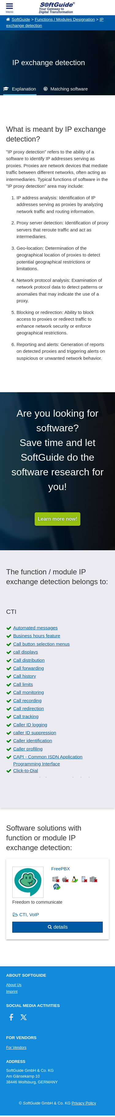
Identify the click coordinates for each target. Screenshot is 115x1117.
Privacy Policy (83, 1103)
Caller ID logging (30, 724)
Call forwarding (28, 668)
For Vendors (16, 1047)
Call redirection (28, 708)
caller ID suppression (34, 732)
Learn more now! (57, 519)
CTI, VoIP (29, 914)
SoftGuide (21, 19)
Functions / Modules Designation (65, 19)
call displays (25, 651)
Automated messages (35, 627)
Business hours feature (36, 635)
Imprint (11, 992)
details (60, 927)
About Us (13, 985)
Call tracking (26, 716)
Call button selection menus (41, 644)
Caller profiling (28, 748)
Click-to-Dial (25, 770)
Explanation (24, 88)
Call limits (23, 684)
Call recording (27, 700)
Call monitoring (28, 692)
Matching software (69, 88)
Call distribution (29, 660)
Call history (24, 676)
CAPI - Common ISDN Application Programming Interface (47, 760)
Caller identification (32, 740)
